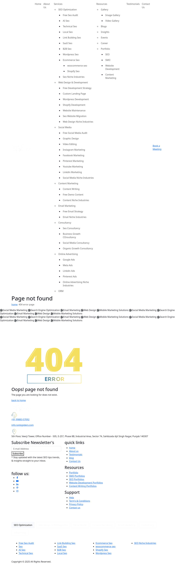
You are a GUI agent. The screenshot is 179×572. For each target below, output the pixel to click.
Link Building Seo (72, 37)
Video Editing (70, 144)
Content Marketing (68, 183)
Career (104, 43)
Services (58, 3)
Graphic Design (71, 138)
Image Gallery (112, 15)
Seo (21, 546)
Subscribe (18, 453)
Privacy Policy (76, 504)
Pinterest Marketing (73, 160)
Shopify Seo (73, 71)
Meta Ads (68, 265)
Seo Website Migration (74, 116)
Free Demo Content (73, 194)
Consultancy (64, 222)
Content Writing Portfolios (82, 486)
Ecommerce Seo (71, 60)
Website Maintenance (74, 110)
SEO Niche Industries (145, 543)
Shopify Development (74, 104)
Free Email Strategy (73, 211)
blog (71, 457)
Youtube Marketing (73, 166)
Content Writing (71, 189)
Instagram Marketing (74, 149)
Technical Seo (70, 26)
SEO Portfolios (76, 479)
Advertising (20, 532)
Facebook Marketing (73, 155)
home (14, 304)
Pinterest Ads (70, 276)
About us (73, 451)
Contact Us (146, 5)
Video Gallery (112, 20)
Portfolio (105, 48)
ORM (60, 291)
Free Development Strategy (77, 88)
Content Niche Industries (76, 200)
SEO (107, 54)
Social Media (64, 127)
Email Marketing (67, 205)
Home (38, 3)
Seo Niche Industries (73, 76)
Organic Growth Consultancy (78, 248)
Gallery (104, 9)
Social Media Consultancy (76, 242)
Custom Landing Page (74, 93)
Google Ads (69, 259)
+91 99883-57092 (20, 419)
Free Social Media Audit (75, 132)
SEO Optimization (67, 9)
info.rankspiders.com (22, 425)
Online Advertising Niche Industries (76, 284)
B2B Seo (67, 48)
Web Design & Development (73, 82)
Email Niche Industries (74, 217)
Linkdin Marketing (72, 172)
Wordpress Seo (71, 54)
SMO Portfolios (77, 476)
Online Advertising (68, 254)
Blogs (104, 26)
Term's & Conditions (79, 500)
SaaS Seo (67, 43)
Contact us (74, 507)
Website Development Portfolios (86, 482)
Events (104, 37)
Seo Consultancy (71, 228)
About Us (46, 5)
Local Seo (68, 32)
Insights (105, 32)
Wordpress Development (76, 99)
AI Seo (66, 20)
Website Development (112, 67)
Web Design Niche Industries (78, 121)
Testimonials (133, 3)
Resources (101, 3)
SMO (107, 60)
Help (71, 497)
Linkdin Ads (69, 270)
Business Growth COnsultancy (71, 235)
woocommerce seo (77, 65)
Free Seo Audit (70, 15)
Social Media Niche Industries (78, 177)
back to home (18, 400)
